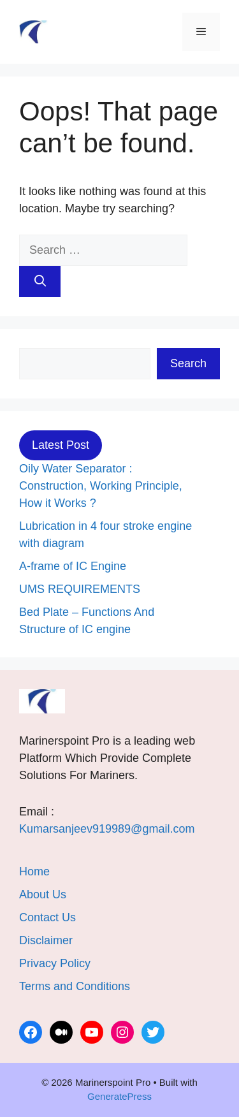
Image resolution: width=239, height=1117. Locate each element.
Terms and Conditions (74, 986)
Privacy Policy (55, 963)
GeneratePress (119, 1096)
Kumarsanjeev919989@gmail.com (106, 828)
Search (188, 363)
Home (34, 871)
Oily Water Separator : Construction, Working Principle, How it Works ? (100, 485)
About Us (42, 894)
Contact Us (47, 917)
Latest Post (60, 445)
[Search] (40, 281)
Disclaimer (46, 940)
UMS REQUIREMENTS (79, 589)
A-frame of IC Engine (72, 566)
